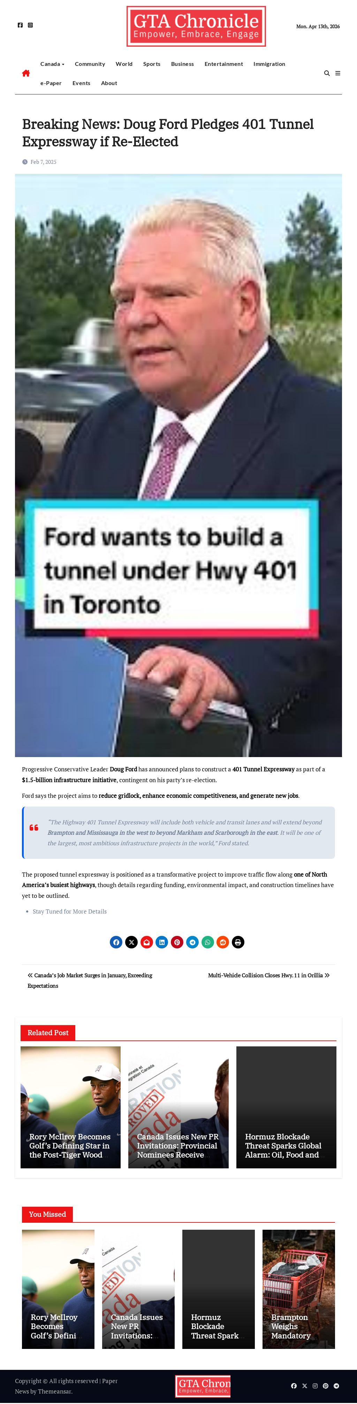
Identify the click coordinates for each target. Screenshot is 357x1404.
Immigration (269, 63)
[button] (337, 73)
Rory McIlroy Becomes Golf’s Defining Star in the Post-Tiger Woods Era (70, 1150)
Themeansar (54, 1393)
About (109, 82)
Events (82, 82)
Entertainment (224, 63)
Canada (50, 63)
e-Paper (51, 82)
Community (90, 63)
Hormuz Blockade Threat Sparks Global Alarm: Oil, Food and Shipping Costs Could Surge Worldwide (283, 1154)
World (124, 63)
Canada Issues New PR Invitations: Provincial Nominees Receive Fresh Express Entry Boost (178, 1154)
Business (182, 63)
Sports (152, 63)
